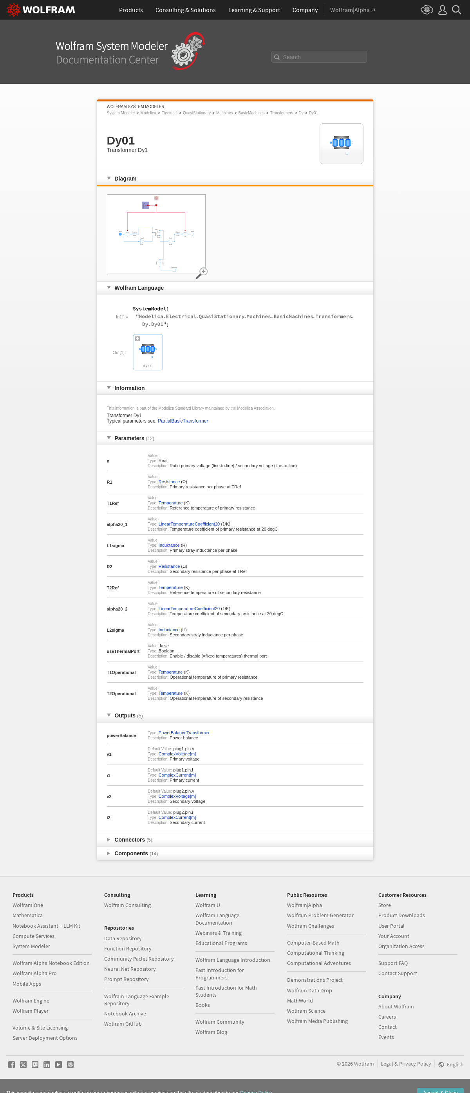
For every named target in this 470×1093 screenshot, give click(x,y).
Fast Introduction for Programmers (219, 974)
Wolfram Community (219, 1021)
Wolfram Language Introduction (232, 959)
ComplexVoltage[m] (177, 754)
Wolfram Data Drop (309, 990)
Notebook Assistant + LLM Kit (46, 925)
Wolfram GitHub (123, 1023)
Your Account (393, 935)
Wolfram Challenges (310, 925)
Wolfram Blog (211, 1031)
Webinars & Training (218, 932)
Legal (387, 1063)
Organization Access (401, 946)
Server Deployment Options (45, 1037)
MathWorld (300, 1000)
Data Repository (123, 938)
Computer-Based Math (313, 942)
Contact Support (397, 973)
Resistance (169, 481)
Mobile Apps (27, 983)
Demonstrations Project (315, 979)
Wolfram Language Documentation (217, 919)
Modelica (148, 113)
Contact (387, 1026)
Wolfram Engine (31, 1000)
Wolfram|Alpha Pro (35, 973)
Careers (387, 1016)
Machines (224, 113)
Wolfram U (207, 905)
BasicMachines (252, 113)
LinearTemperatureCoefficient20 (189, 524)
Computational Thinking (315, 952)
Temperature (171, 502)
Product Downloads (401, 915)
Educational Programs (221, 943)
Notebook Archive (125, 1013)
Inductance (169, 545)
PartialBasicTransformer (183, 421)
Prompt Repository (126, 979)
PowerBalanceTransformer (184, 732)
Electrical (169, 113)
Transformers (281, 113)
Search (292, 57)
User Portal (391, 925)
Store (384, 905)
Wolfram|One (28, 905)
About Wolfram (396, 1006)
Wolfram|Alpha (304, 905)
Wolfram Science (306, 1010)
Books (202, 1004)
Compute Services (33, 935)
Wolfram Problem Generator (320, 915)
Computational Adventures (319, 963)
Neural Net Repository (130, 968)
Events (386, 1037)
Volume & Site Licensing (40, 1027)
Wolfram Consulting (127, 905)
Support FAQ (393, 963)
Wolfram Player (31, 1010)
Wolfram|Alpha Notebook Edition (51, 963)
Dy (301, 113)
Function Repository (128, 948)
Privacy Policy (415, 1063)
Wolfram (364, 1063)
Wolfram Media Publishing (317, 1020)
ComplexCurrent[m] (177, 775)
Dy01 (313, 113)
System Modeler (121, 113)
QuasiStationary (197, 113)
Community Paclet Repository (139, 958)
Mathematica (28, 915)
